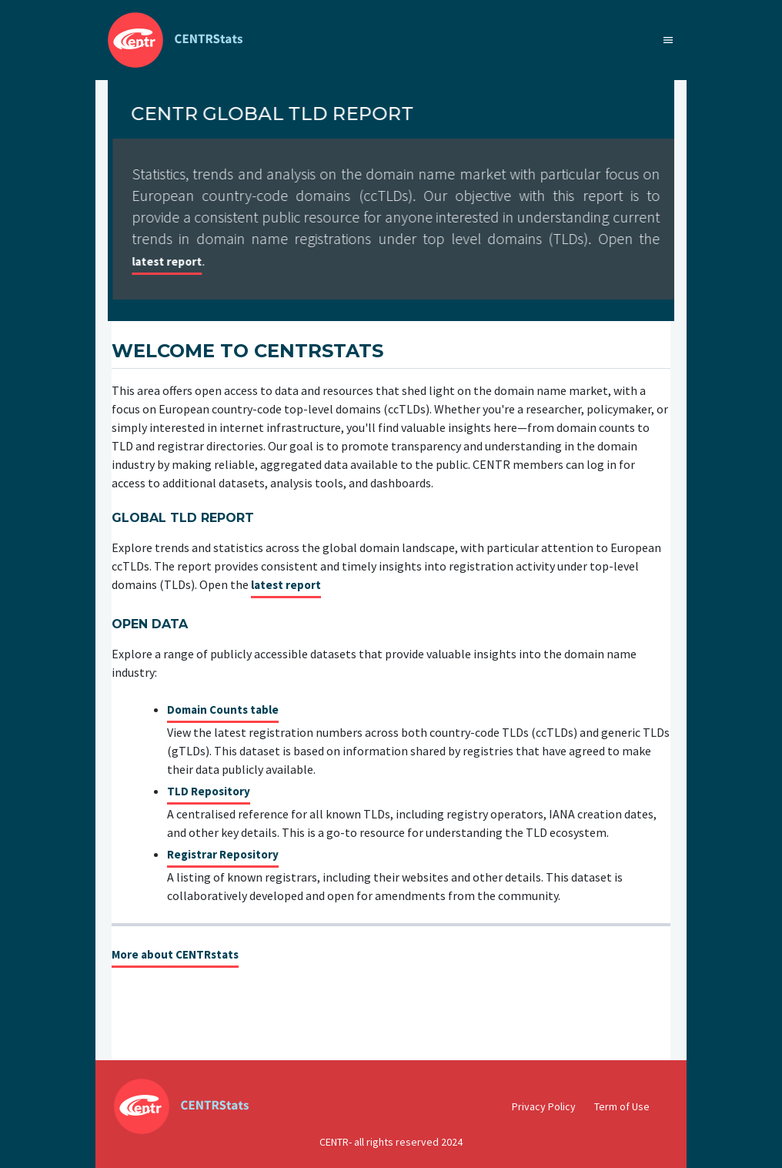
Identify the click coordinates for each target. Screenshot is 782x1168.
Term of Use (622, 1106)
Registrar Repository (223, 855)
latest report (294, 262)
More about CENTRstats (175, 955)
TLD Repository (208, 791)
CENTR (334, 1142)
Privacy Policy (544, 1106)
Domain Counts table (223, 710)
